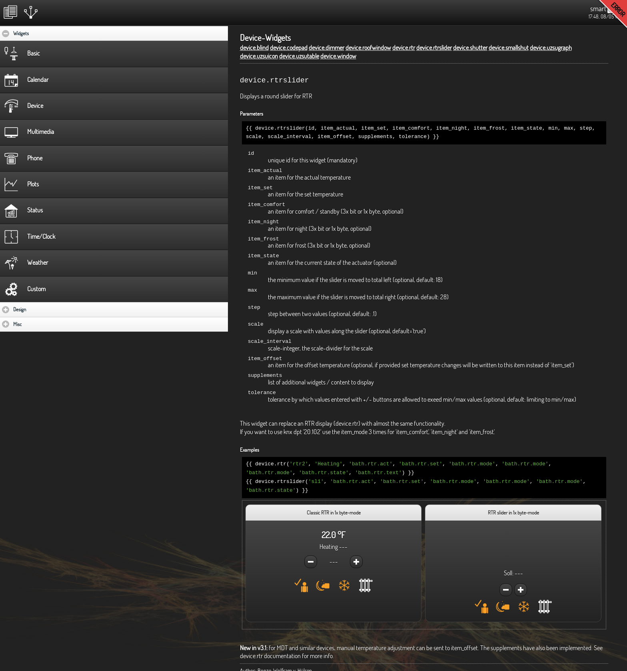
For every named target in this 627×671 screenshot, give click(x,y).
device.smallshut (509, 48)
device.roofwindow (368, 48)
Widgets (45, 33)
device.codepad (289, 48)
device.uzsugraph (551, 48)
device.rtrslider (434, 48)
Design (43, 309)
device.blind (254, 48)
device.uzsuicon (259, 56)
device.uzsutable (299, 56)
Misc (40, 324)
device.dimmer (326, 48)
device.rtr (403, 48)
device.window (338, 56)
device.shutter (470, 48)
